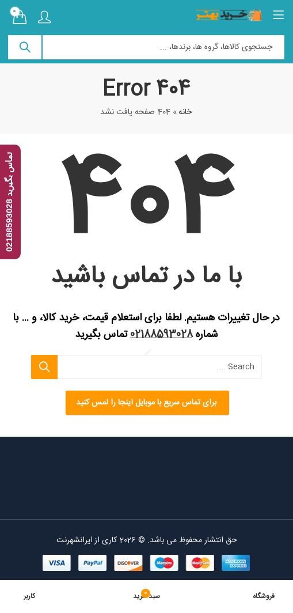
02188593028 (161, 334)
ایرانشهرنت (74, 540)
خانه (185, 112)
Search (25, 47)
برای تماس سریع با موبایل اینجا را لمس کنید (147, 403)
